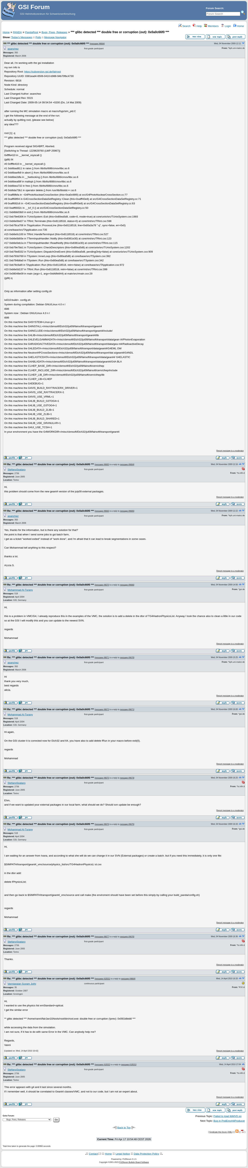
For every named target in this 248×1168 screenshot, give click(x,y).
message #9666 (102, 511)
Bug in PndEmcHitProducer (229, 1120)
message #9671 (102, 657)
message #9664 (97, 44)
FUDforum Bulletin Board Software (134, 1162)
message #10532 (102, 1065)
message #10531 (102, 979)
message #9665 (102, 464)
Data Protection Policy (146, 1153)
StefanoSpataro (17, 469)
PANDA (17, 32)
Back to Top (124, 1127)
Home (238, 26)
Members (211, 26)
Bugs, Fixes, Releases (54, 32)
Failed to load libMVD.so (227, 1116)
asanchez (13, 48)
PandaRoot (31, 32)
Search (184, 26)
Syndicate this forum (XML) (221, 1132)
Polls (38, 37)
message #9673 (102, 709)
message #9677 (102, 937)
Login (226, 26)
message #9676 (102, 824)
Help (197, 26)
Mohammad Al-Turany (20, 589)
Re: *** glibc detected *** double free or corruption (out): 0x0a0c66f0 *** (50, 464)
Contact (93, 1153)
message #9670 (102, 585)
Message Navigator (55, 37)
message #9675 (102, 778)
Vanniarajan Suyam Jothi (22, 983)
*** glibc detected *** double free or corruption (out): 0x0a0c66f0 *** (48, 43)
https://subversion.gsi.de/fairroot (42, 71)
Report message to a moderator (230, 451)
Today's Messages (21, 37)
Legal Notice (122, 1153)
